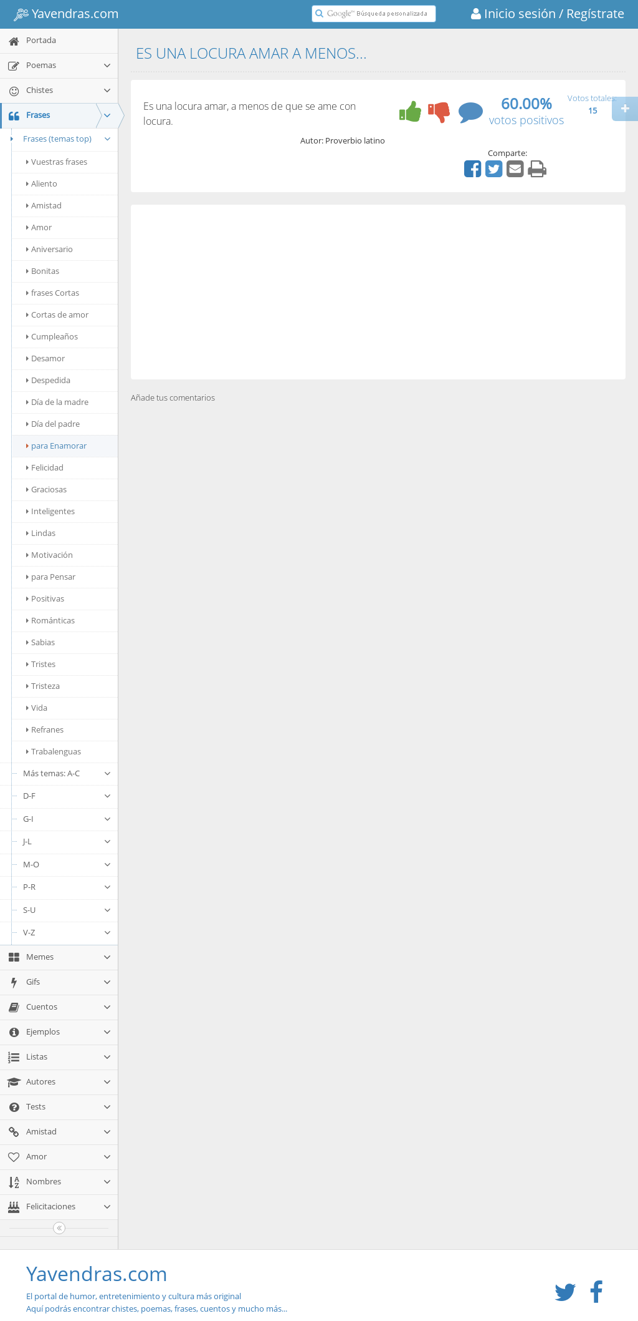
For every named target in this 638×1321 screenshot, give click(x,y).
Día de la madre (57, 401)
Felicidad (45, 467)
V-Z (67, 932)
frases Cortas (52, 292)
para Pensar (50, 576)
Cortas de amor (57, 314)
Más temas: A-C (67, 773)
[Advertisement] (378, 292)
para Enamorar (56, 445)
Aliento (41, 183)
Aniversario (49, 249)
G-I (67, 818)
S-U (67, 909)
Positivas (45, 598)
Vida (36, 707)
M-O (67, 864)
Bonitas (42, 270)
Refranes (45, 729)
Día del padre (53, 423)
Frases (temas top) (59, 138)
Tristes (40, 664)
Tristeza (43, 685)
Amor (39, 227)
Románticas (50, 620)
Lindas (40, 533)
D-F (67, 795)
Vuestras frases (56, 161)
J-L (67, 841)
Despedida (48, 380)
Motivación (49, 554)
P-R (67, 886)
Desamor (45, 358)
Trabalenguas (53, 751)
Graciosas (46, 489)
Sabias (40, 642)
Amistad (44, 205)
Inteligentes (50, 511)
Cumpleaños (52, 336)
